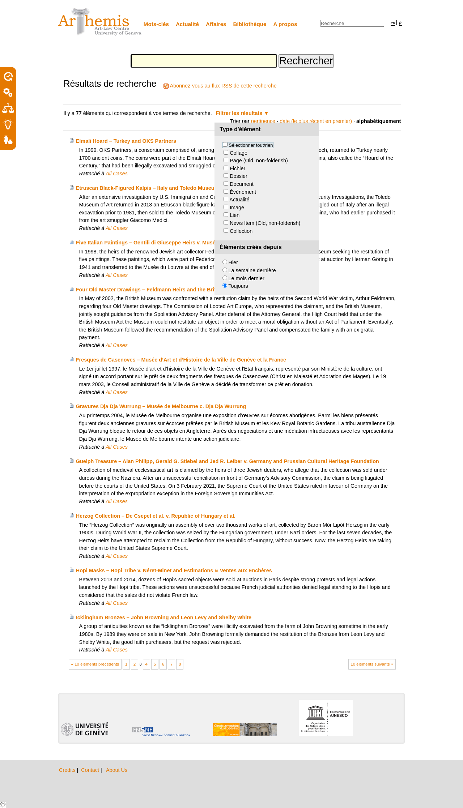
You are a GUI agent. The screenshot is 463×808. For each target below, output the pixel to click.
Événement (243, 192)
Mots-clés (156, 24)
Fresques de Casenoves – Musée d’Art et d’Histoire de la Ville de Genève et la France (181, 360)
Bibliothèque (250, 24)
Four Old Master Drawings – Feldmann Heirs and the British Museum (161, 289)
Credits (68, 770)
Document (242, 184)
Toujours (238, 286)
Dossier (238, 176)
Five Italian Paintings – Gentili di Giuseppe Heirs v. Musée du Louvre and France (175, 242)
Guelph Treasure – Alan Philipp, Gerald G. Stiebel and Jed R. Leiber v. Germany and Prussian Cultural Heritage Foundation (227, 461)
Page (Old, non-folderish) (259, 160)
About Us (116, 770)
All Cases (117, 173)
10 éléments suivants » (372, 664)
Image (237, 207)
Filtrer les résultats (239, 113)
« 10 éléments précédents (95, 664)
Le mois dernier (246, 278)
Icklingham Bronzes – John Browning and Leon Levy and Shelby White (163, 617)
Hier (233, 262)
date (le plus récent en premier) (316, 121)
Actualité (187, 24)
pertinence (263, 121)
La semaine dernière (252, 270)
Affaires (216, 24)
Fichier (237, 168)
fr (400, 22)
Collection (241, 231)
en (393, 22)
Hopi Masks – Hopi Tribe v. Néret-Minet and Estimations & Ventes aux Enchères (174, 570)
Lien (234, 215)
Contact (91, 770)
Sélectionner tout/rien (251, 145)
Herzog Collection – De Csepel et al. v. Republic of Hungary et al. (155, 516)
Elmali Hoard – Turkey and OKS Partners (126, 141)
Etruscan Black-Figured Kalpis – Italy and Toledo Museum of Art (155, 188)
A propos (285, 24)
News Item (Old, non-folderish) (265, 223)
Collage (238, 153)
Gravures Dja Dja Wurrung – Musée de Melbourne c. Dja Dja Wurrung (161, 406)
